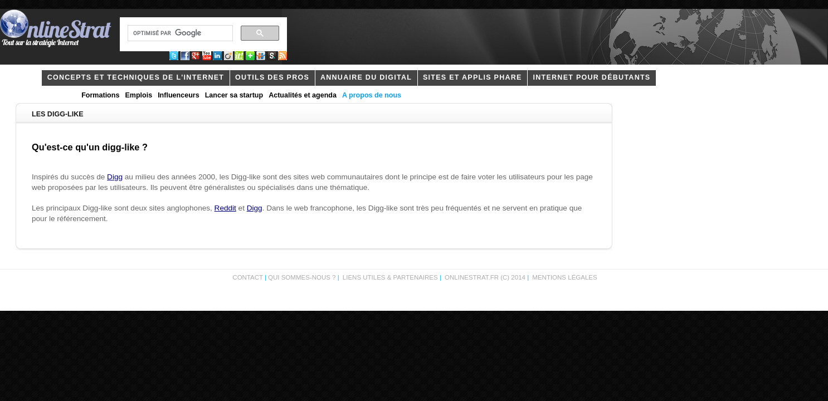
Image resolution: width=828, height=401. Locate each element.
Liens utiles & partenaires (390, 277)
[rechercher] (179, 33)
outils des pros (272, 77)
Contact (247, 277)
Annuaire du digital (366, 77)
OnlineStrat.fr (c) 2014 (485, 277)
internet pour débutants (591, 77)
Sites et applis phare (472, 77)
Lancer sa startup (234, 95)
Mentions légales (564, 277)
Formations (100, 95)
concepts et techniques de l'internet (136, 77)
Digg (115, 177)
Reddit (225, 208)
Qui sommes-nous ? (303, 277)
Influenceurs (178, 95)
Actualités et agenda (303, 95)
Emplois (138, 95)
